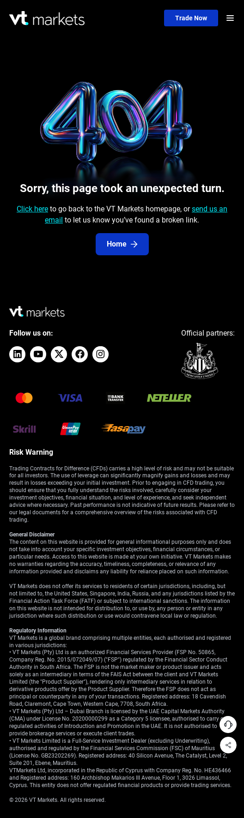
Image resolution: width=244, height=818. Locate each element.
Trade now (191, 18)
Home (122, 244)
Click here (32, 208)
